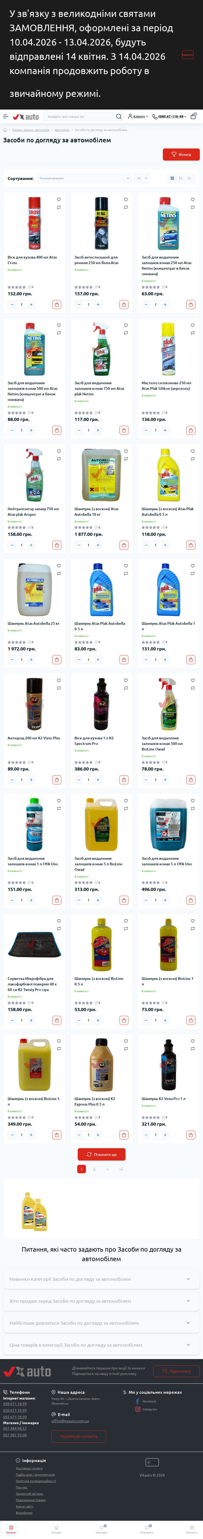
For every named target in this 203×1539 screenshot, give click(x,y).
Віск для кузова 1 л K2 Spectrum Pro (94, 741)
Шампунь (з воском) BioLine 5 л (33, 1101)
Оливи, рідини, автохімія (30, 130)
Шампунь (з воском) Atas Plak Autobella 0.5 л (168, 512)
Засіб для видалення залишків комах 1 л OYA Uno (33, 861)
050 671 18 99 (15, 1410)
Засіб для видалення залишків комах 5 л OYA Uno (167, 861)
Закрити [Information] (187, 54)
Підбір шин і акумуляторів (35, 1474)
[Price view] (189, 178)
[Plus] (31, 304)
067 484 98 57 (15, 1428)
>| (121, 1169)
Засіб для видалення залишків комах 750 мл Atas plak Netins (99, 388)
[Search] (119, 116)
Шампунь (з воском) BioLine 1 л (167, 981)
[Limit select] (142, 178)
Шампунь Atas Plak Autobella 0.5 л (100, 626)
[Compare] (59, 207)
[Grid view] (172, 178)
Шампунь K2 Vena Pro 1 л (164, 1099)
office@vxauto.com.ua (70, 1421)
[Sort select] (84, 178)
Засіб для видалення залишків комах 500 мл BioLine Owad (162, 743)
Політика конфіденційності (36, 1481)
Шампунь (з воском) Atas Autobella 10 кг (96, 512)
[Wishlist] (59, 199)
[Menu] (5, 116)
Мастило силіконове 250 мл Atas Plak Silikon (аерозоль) (166, 386)
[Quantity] (21, 304)
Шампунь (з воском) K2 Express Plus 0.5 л (95, 1101)
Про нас (21, 1487)
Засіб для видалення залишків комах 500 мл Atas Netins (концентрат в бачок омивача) (32, 391)
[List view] (180, 178)
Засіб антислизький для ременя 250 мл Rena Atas (96, 260)
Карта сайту (25, 1506)
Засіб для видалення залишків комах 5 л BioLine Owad (98, 864)
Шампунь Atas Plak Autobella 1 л (168, 626)
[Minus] (12, 304)
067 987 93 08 (15, 1435)
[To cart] (56, 304)
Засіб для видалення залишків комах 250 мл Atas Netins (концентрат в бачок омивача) (166, 265)
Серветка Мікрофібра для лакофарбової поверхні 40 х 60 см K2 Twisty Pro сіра (32, 984)
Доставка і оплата (29, 1468)
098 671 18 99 (15, 1404)
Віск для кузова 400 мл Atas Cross (32, 260)
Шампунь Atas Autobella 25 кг (33, 623)
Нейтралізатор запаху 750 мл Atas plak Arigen (33, 512)
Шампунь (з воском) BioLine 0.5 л (99, 981)
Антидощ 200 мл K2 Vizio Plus (34, 738)
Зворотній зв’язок (29, 1493)
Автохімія (62, 130)
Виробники (24, 1512)
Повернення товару (31, 1500)
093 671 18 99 (15, 1417)
